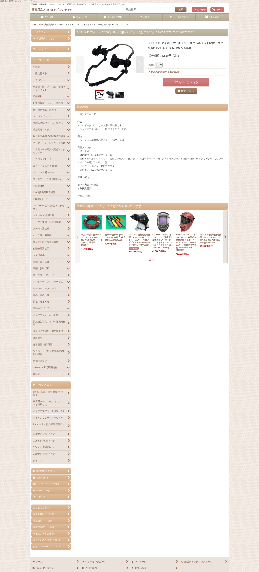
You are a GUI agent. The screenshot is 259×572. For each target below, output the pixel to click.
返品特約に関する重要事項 (163, 72)
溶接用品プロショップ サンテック (52, 9)
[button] (80, 64)
